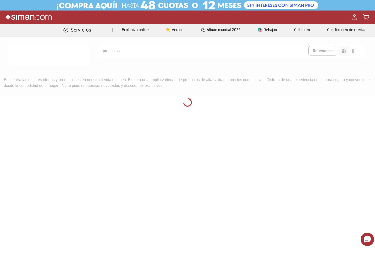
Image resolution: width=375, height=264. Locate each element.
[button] (367, 239)
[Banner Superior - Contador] (187, 5)
